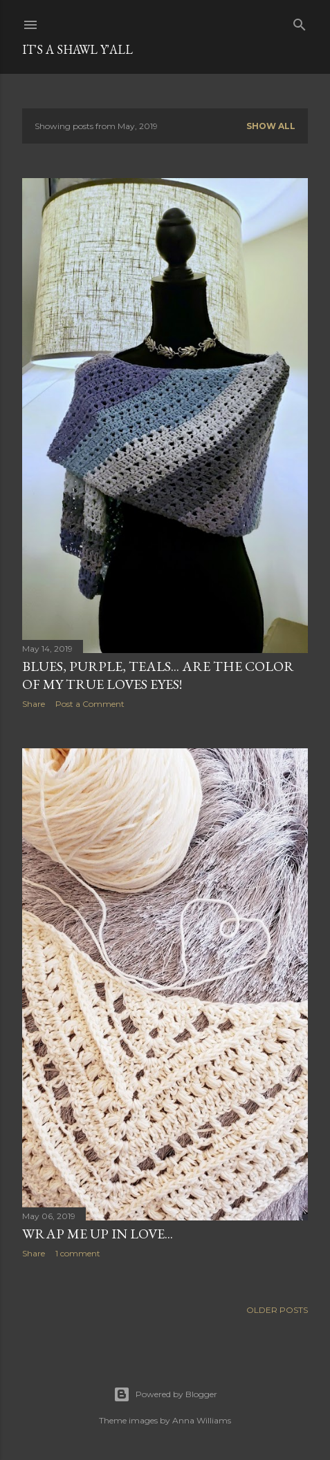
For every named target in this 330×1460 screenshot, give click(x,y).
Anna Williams (201, 1420)
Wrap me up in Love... (97, 1234)
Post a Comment (90, 704)
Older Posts (277, 1310)
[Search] (299, 21)
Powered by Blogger (165, 1394)
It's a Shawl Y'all (77, 49)
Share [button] (33, 704)
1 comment (77, 1253)
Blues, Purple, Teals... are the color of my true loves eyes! (158, 675)
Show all (270, 126)
